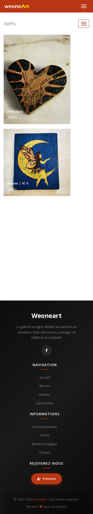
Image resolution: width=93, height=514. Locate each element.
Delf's (10, 24)
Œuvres (44, 386)
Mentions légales (45, 444)
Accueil (44, 377)
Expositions (44, 403)
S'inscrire (46, 479)
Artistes (44, 395)
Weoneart (46, 315)
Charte (45, 435)
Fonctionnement (44, 427)
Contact (44, 452)
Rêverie (12, 183)
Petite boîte (15, 111)
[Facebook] (47, 350)
